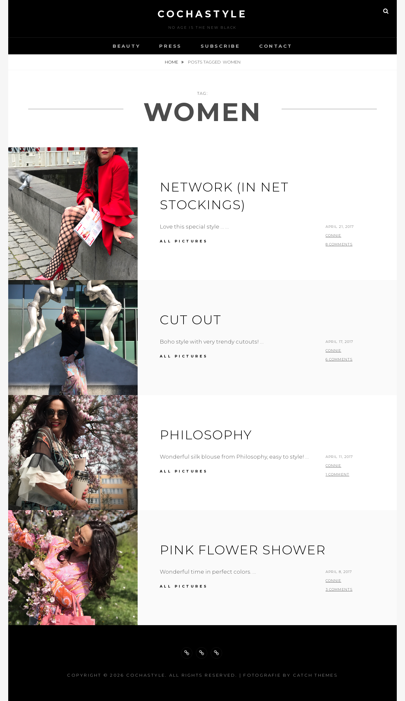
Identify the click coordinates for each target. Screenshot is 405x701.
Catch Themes (315, 675)
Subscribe (220, 46)
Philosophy (206, 434)
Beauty (126, 46)
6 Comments (339, 359)
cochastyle (202, 14)
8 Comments (339, 244)
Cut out (190, 319)
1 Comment (337, 474)
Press (170, 46)
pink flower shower (243, 550)
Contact (275, 46)
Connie (333, 235)
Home (172, 61)
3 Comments (339, 589)
